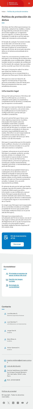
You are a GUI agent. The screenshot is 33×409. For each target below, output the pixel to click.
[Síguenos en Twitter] (8, 403)
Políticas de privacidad (9, 391)
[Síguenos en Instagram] (18, 403)
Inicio (3, 12)
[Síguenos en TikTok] (27, 403)
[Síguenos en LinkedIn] (13, 403)
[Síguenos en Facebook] (4, 403)
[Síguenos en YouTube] (22, 403)
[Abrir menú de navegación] (29, 3)
